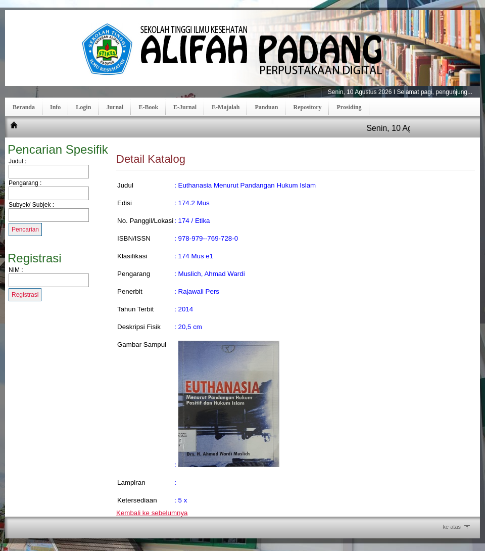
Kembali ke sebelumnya (152, 513)
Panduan (266, 107)
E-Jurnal (185, 107)
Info (55, 107)
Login (83, 107)
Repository (307, 107)
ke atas (452, 527)
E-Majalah (225, 107)
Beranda (24, 107)
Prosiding (348, 107)
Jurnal (114, 107)
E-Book (148, 107)
